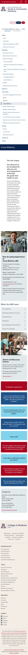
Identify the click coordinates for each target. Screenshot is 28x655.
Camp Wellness (7, 103)
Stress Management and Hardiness (11, 325)
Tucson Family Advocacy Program (11, 117)
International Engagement (8, 582)
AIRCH (4, 98)
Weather (3, 608)
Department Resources (9, 47)
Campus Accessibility (17, 537)
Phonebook (4, 606)
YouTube (5, 624)
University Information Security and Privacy (14, 649)
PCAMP (5, 83)
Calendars (3, 600)
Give (23, 22)
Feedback (17, 539)
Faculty (4, 126)
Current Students (5, 551)
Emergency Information (18, 533)
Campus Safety (20, 535)
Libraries (3, 586)
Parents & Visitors (5, 557)
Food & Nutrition (6, 309)
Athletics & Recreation (7, 574)
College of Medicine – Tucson (11, 29)
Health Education (6, 317)
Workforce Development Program (11, 123)
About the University (6, 567)
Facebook (5, 616)
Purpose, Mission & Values (8, 590)
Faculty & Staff (5, 553)
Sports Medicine (8, 80)
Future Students (5, 549)
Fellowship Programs (8, 74)
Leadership (6, 41)
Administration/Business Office (11, 44)
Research (4, 89)
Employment (7, 533)
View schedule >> (7, 376)
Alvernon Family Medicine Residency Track (13, 65)
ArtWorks (5, 100)
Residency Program (8, 59)
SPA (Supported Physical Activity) (11, 313)
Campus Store (4, 576)
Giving (4, 141)
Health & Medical (5, 584)
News (2, 604)
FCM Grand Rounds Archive (10, 86)
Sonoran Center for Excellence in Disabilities (11, 113)
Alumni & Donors (5, 555)
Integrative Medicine (9, 77)
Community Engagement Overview (12, 95)
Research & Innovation (7, 588)
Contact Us (5, 138)
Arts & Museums (5, 571)
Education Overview (8, 53)
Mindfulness (5, 321)
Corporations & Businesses (8, 559)
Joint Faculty (6, 132)
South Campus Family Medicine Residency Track (15, 70)
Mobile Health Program (9, 106)
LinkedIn (5, 622)
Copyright (7, 537)
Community (7, 31)
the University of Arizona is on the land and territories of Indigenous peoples (14, 633)
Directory (13, 22)
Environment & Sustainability (8, 580)
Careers (18, 22)
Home (23, 29)
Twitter (4, 618)
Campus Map (4, 602)
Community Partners (8, 135)
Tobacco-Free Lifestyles (8, 329)
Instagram (5, 620)
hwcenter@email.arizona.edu (9, 510)
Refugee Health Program (9, 109)
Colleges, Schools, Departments (9, 578)
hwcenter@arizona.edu (9, 284)
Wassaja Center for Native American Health (14, 120)
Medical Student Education (10, 56)
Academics (4, 569)
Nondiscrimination (9, 535)
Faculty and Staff (8, 61)
